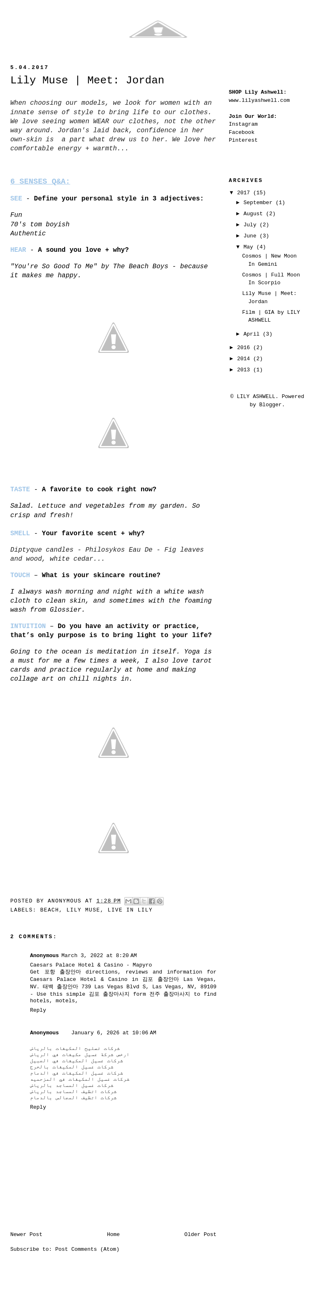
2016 (245, 348)
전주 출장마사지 (169, 994)
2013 (245, 370)
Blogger (270, 405)
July (252, 225)
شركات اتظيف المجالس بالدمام (73, 1098)
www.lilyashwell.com (259, 100)
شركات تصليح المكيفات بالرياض (75, 1048)
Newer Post (26, 1234)
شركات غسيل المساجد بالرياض (72, 1085)
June (252, 236)
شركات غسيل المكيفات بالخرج (72, 1067)
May (250, 247)
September (260, 203)
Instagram (243, 124)
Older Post (200, 1234)
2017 (245, 193)
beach (49, 910)
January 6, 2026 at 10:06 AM (113, 1033)
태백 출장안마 (60, 987)
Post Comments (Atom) (87, 1249)
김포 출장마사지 (109, 994)
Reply (38, 1010)
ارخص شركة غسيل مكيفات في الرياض (80, 1055)
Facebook (241, 132)
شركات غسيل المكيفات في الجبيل (76, 1061)
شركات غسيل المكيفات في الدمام (76, 1073)
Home (113, 1234)
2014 (245, 359)
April (253, 334)
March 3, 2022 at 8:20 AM (99, 956)
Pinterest (243, 140)
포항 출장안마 (62, 972)
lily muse (83, 910)
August (255, 214)
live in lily (130, 910)
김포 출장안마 (160, 979)
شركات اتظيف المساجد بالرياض (73, 1092)
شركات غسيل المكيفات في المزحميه (80, 1079)
